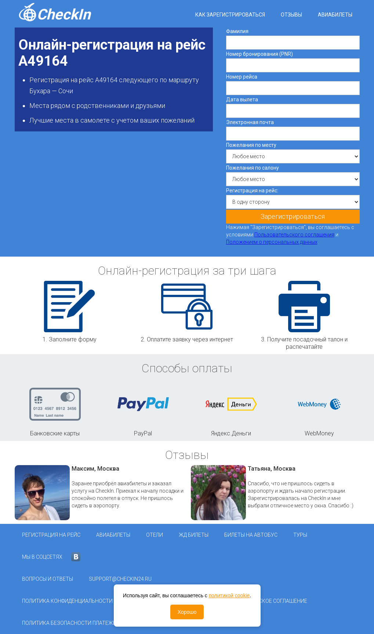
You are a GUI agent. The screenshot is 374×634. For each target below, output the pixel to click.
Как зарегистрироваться (230, 15)
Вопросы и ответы (47, 579)
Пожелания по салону (252, 168)
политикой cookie (229, 595)
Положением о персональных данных (271, 242)
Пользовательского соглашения (294, 235)
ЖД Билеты (193, 535)
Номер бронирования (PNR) (259, 54)
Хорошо (187, 612)
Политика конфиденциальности (67, 601)
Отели (154, 535)
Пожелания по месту (251, 145)
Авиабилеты (335, 15)
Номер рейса (241, 77)
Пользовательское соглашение (263, 601)
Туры (300, 535)
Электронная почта (250, 122)
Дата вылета (242, 99)
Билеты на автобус (250, 535)
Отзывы (291, 15)
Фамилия (237, 31)
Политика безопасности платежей (71, 623)
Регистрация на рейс (51, 535)
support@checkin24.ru (120, 579)
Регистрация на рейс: (252, 190)
